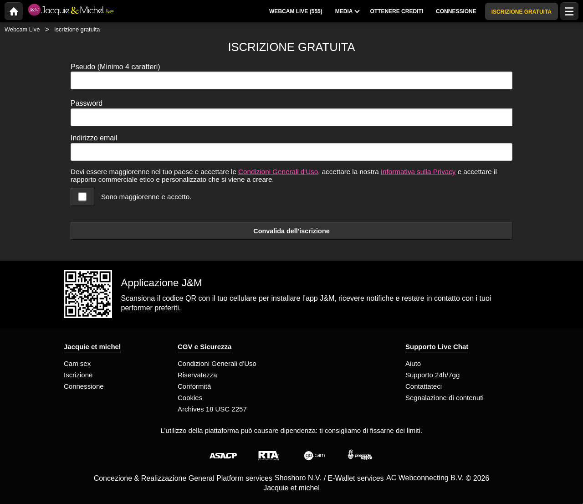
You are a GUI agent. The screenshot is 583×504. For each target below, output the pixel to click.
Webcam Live (22, 29)
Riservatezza (197, 375)
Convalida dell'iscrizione (291, 231)
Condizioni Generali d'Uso (278, 171)
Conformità (194, 386)
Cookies (190, 397)
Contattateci (423, 386)
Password (86, 103)
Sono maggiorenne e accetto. (146, 197)
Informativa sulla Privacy (418, 171)
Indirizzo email (94, 138)
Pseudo (115, 67)
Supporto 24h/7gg (432, 375)
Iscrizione (78, 375)
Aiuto (413, 363)
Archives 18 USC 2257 (212, 409)
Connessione (84, 386)
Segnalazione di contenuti (444, 397)
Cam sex (77, 363)
